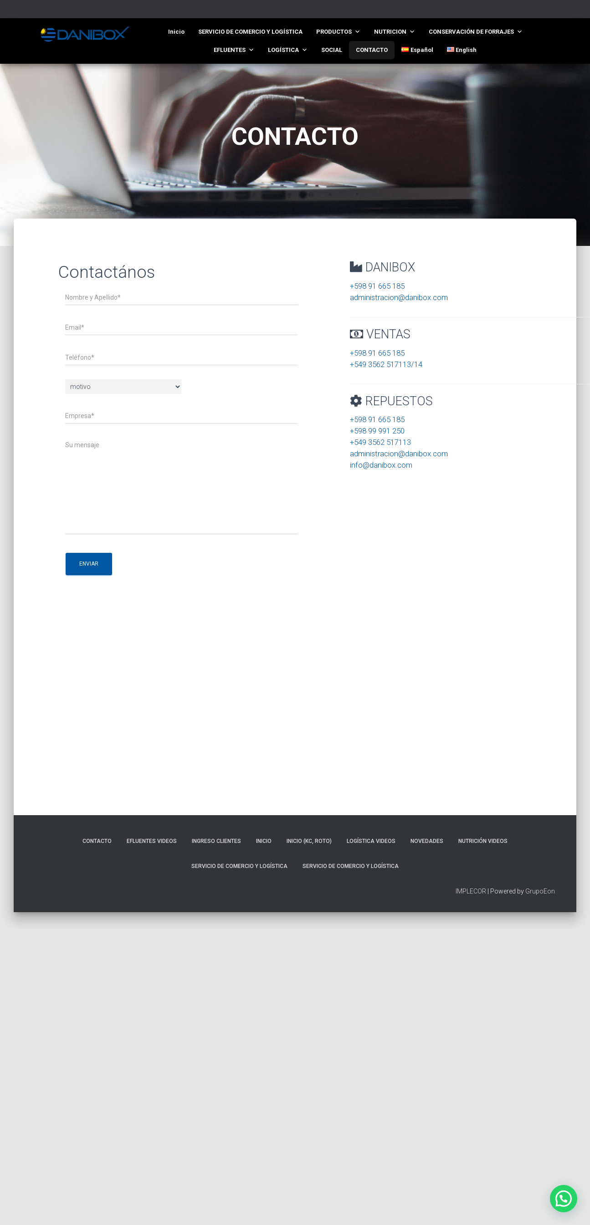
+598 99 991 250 (377, 430)
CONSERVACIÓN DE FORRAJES (476, 32)
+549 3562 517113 (380, 442)
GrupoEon (540, 891)
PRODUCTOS (338, 32)
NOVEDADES (426, 841)
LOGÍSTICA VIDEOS (371, 841)
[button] (563, 1198)
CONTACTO (372, 49)
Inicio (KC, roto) (309, 841)
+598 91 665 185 (377, 286)
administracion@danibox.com (399, 297)
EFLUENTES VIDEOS (152, 841)
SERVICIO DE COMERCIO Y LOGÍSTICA (250, 31)
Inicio (176, 31)
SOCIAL (331, 49)
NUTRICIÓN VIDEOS (483, 841)
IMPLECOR (471, 891)
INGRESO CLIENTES (216, 841)
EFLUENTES (234, 50)
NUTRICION (394, 32)
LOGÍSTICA (288, 50)
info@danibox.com (381, 465)
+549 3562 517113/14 (386, 364)
